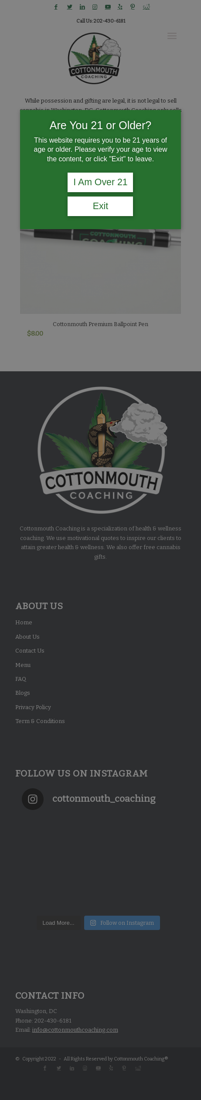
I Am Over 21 (100, 182)
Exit (101, 206)
